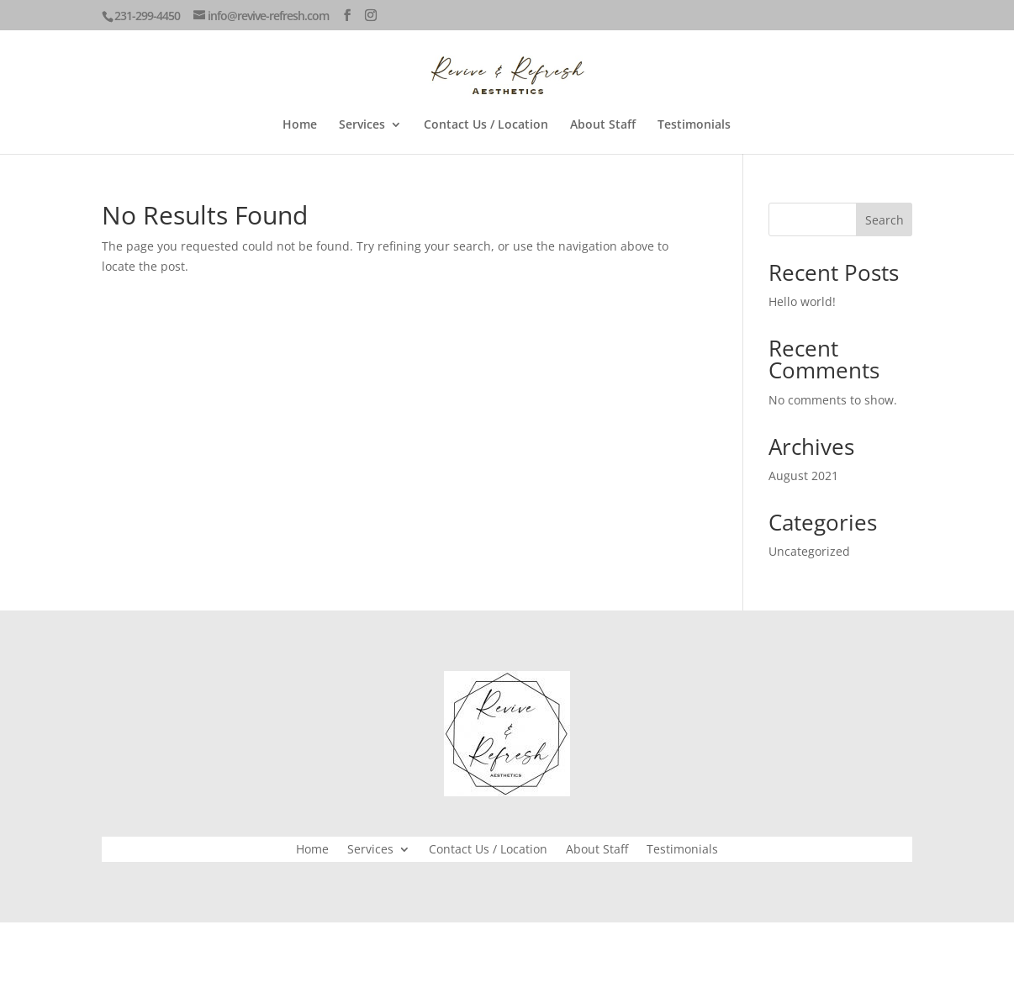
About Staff (603, 125)
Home (300, 125)
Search (884, 220)
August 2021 (803, 476)
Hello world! (802, 301)
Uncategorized (809, 551)
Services (362, 125)
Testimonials (694, 125)
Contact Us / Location (486, 125)
